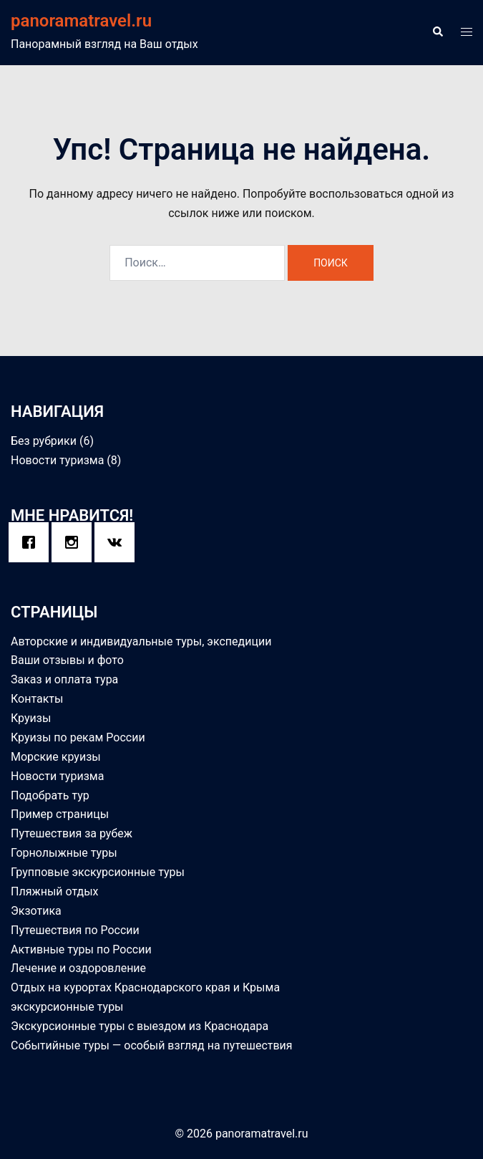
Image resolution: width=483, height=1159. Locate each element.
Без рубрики (44, 441)
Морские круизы (56, 757)
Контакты (37, 699)
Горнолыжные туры (64, 853)
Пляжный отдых (55, 891)
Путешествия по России (75, 930)
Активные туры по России (81, 949)
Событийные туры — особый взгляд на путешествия (152, 1045)
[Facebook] (32, 542)
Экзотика (36, 911)
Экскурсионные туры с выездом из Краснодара (139, 1026)
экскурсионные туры (67, 1007)
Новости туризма (57, 460)
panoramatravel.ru (81, 21)
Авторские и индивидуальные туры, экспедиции (141, 641)
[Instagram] (75, 542)
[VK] (118, 542)
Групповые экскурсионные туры (98, 872)
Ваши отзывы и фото (67, 660)
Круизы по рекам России (78, 737)
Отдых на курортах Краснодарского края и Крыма (145, 987)
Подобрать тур (50, 795)
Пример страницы (60, 814)
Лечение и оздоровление (78, 968)
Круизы (31, 718)
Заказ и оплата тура (64, 679)
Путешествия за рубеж (71, 833)
